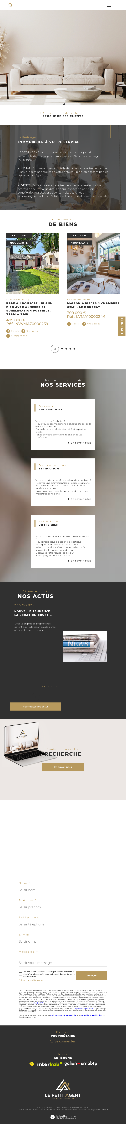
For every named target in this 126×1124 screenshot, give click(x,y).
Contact (122, 326)
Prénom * (28, 900)
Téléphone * (30, 917)
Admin (63, 1110)
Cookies (105, 1110)
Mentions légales (51, 1110)
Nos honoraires (24, 1110)
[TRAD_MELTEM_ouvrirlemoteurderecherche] (10, 5)
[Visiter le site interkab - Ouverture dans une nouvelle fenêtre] (50, 1064)
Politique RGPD (94, 1110)
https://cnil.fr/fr (38, 1003)
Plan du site (38, 1110)
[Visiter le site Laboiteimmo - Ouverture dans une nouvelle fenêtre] (63, 1120)
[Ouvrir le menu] (109, 5)
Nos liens (82, 1110)
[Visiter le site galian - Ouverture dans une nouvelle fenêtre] (81, 1064)
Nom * (25, 883)
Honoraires (72, 1110)
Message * (28, 952)
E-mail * (26, 935)
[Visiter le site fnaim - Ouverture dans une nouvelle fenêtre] (31, 1064)
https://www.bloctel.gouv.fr (83, 1008)
